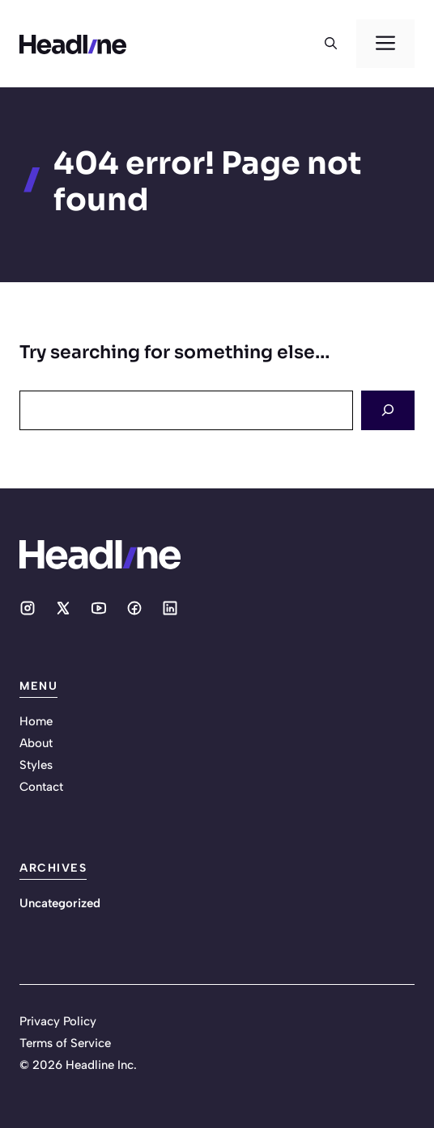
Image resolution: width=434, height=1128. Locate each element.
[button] (330, 43)
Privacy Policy (57, 1021)
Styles (36, 765)
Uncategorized (59, 903)
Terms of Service (65, 1043)
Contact (41, 786)
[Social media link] (27, 608)
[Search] (388, 410)
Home (36, 721)
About (36, 743)
